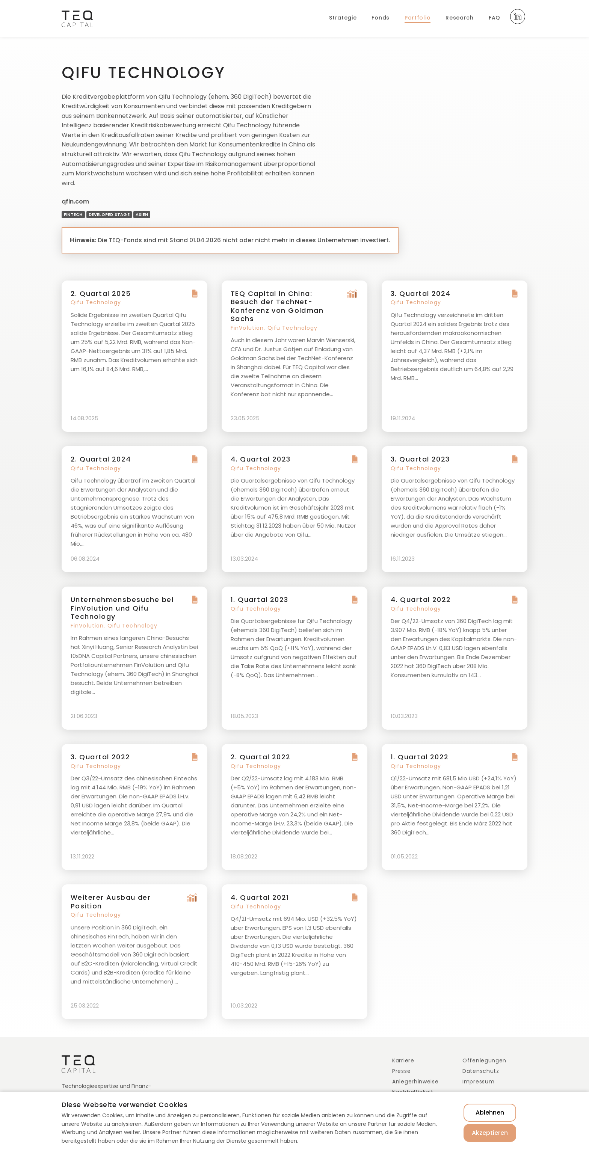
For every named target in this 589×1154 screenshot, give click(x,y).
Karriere (403, 1060)
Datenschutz (480, 1071)
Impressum (478, 1081)
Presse (401, 1071)
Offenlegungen (484, 1060)
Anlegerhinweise (415, 1081)
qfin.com (75, 201)
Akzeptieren (490, 1132)
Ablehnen (490, 1112)
